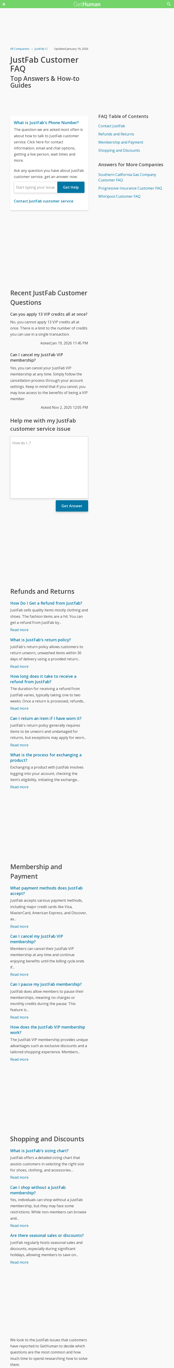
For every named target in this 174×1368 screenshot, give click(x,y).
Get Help (71, 187)
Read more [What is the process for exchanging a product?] (19, 747)
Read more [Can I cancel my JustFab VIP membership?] (19, 935)
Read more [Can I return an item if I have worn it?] (19, 705)
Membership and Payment (120, 142)
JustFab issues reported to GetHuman (42, 1335)
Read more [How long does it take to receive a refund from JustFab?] (19, 668)
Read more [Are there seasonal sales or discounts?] (19, 1222)
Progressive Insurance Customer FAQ (130, 188)
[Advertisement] (49, 249)
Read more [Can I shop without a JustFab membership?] (19, 1186)
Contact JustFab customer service (43, 201)
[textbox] (35, 187)
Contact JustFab (111, 125)
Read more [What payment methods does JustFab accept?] (19, 887)
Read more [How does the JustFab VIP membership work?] (19, 1019)
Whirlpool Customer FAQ (119, 196)
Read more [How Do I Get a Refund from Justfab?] (19, 590)
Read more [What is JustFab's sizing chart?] (19, 1137)
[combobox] (35, 187)
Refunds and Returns (116, 134)
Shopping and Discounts (119, 150)
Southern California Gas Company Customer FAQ (127, 177)
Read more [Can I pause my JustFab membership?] (19, 977)
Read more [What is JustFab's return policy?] (19, 627)
